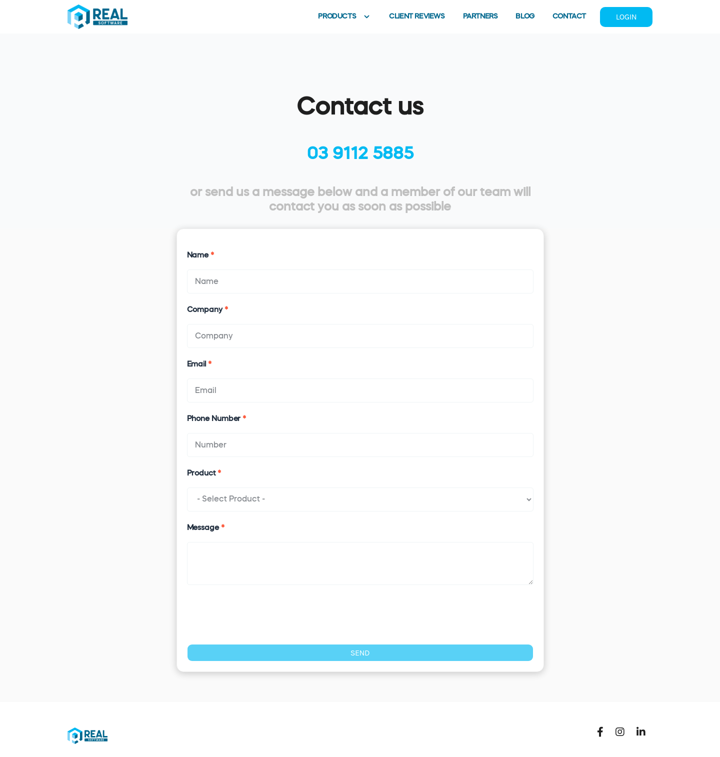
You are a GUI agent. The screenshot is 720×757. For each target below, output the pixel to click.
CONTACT (569, 16)
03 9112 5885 (360, 154)
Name (200, 255)
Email (199, 364)
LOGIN (626, 17)
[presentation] (263, 614)
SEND (360, 653)
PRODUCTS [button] (344, 17)
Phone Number (216, 418)
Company (207, 310)
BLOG (525, 16)
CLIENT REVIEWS (416, 16)
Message (205, 528)
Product (204, 473)
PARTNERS (480, 16)
